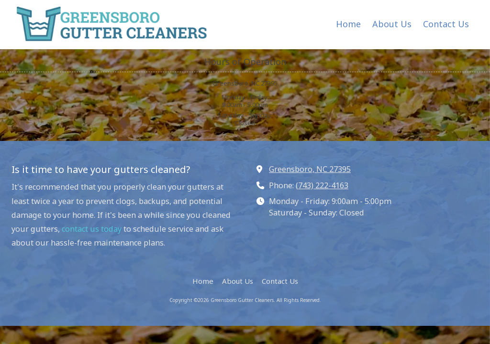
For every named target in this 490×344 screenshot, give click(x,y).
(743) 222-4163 (322, 185)
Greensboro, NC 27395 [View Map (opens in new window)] (310, 169)
